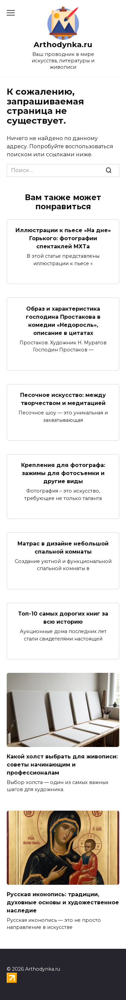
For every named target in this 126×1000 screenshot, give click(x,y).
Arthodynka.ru (63, 44)
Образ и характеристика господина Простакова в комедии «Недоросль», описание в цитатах (63, 320)
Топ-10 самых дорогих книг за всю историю (63, 618)
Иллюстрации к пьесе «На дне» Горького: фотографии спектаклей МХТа (63, 238)
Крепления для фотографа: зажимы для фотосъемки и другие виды (63, 473)
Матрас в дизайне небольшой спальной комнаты (63, 547)
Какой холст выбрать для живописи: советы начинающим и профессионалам (62, 764)
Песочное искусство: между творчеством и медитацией (63, 399)
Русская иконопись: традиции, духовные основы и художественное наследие (63, 902)
